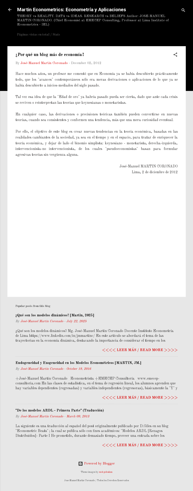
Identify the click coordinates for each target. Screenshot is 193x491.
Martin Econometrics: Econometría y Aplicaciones (71, 9)
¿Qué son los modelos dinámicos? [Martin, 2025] (54, 315)
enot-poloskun (105, 472)
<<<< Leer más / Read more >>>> (140, 350)
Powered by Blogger (96, 463)
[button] (175, 55)
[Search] (183, 11)
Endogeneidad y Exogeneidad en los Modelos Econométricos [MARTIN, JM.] (78, 363)
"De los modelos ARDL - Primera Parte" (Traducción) (59, 410)
